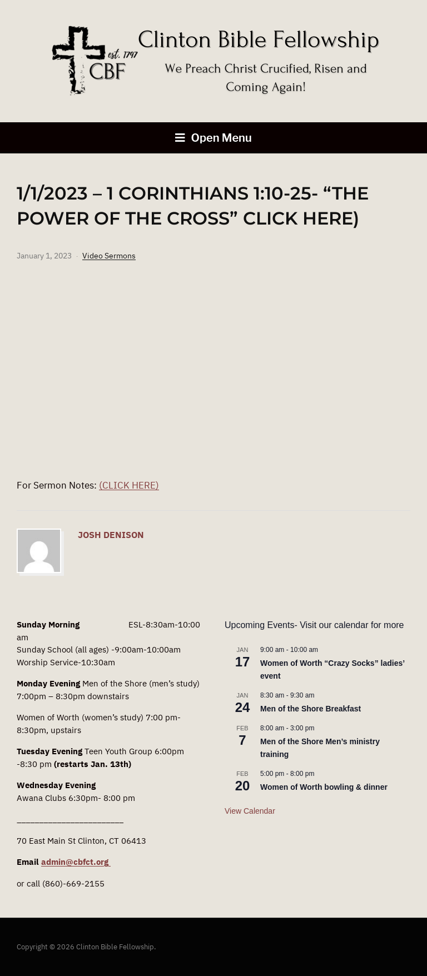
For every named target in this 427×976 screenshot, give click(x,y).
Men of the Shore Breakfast (310, 708)
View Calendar (250, 810)
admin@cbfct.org (76, 862)
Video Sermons (109, 256)
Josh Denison (111, 534)
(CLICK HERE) (129, 485)
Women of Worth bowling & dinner (324, 787)
